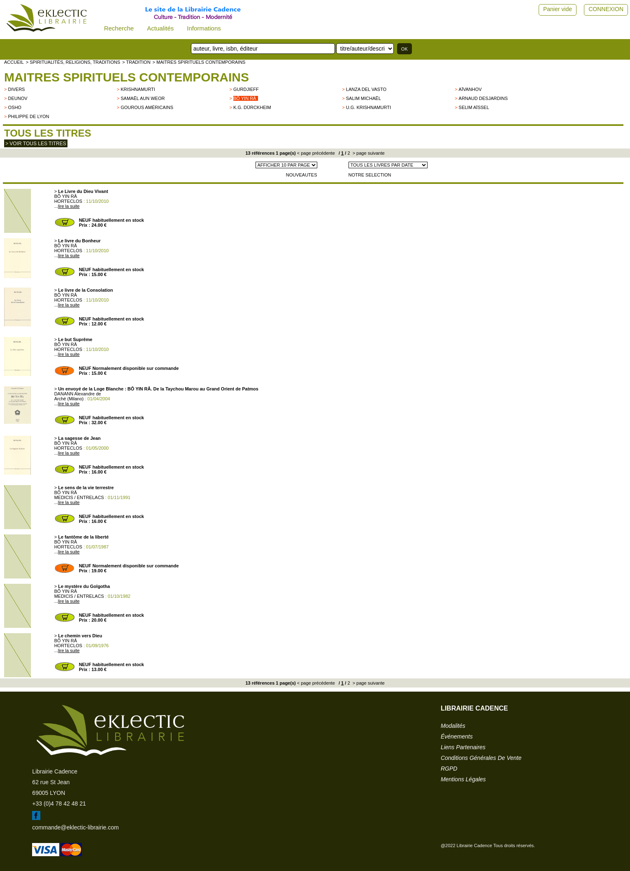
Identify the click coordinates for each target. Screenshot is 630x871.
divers (16, 89)
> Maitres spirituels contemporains (199, 62)
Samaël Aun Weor (143, 98)
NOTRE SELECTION (370, 174)
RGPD (449, 768)
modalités (453, 725)
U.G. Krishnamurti (368, 107)
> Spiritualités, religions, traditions (73, 62)
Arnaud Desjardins (483, 98)
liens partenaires (463, 747)
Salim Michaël (363, 98)
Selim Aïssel (474, 107)
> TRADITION (136, 62)
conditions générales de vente (481, 758)
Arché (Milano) (69, 398)
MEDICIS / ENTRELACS (79, 497)
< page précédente (316, 153)
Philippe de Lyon (28, 116)
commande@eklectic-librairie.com (75, 827)
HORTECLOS (68, 201)
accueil (14, 62)
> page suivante (368, 153)
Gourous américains (147, 107)
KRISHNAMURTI (138, 89)
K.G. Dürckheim (252, 107)
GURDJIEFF (246, 89)
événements (457, 736)
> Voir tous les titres (35, 143)
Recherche (119, 28)
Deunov (17, 98)
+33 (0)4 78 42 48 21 (59, 803)
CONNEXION (605, 9)
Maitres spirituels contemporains (126, 77)
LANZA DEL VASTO (366, 89)
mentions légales (463, 779)
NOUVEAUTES (301, 174)
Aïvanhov (470, 89)
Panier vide (557, 9)
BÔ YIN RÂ (65, 196)
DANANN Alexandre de (77, 393)
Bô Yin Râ (244, 98)
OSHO (14, 107)
